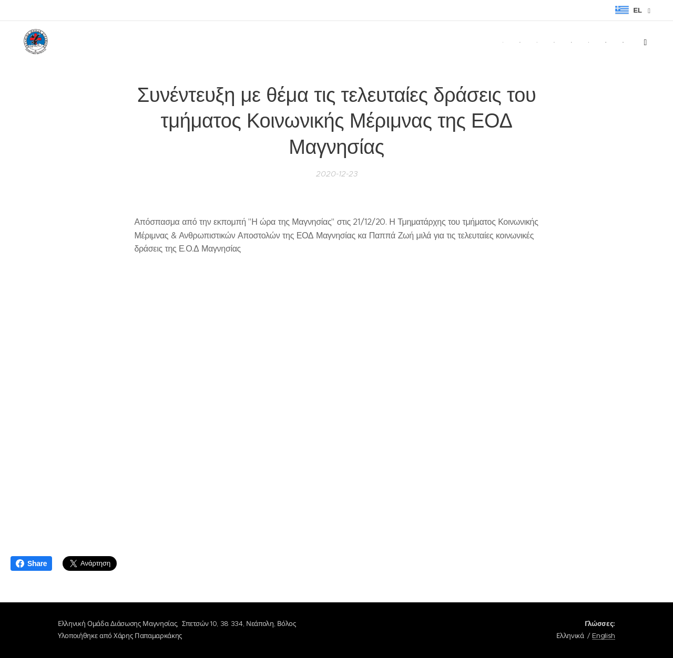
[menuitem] (469, 42)
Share (31, 563)
